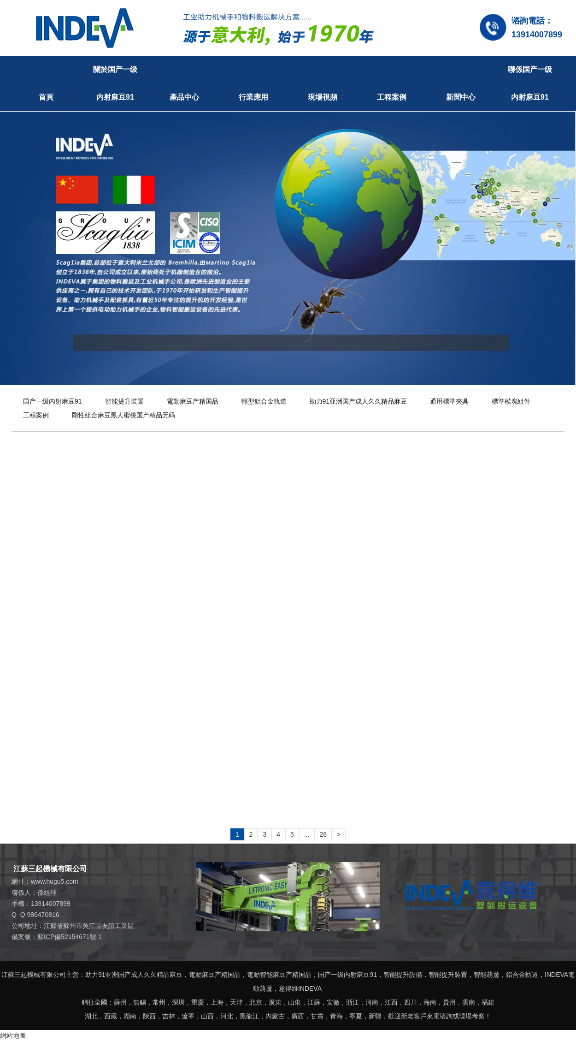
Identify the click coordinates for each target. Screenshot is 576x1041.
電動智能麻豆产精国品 (279, 974)
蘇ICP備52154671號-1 (69, 936)
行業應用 (253, 97)
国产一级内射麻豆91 (52, 401)
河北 (226, 1016)
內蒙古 (275, 1016)
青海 (336, 1016)
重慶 (197, 1002)
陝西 (149, 1016)
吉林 (168, 1016)
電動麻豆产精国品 (192, 401)
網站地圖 (13, 1035)
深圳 (178, 1002)
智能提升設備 (402, 974)
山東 (294, 1002)
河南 (371, 1002)
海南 (429, 1002)
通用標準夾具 (449, 401)
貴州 (449, 1002)
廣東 (275, 1002)
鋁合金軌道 (522, 974)
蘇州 (120, 1002)
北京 (255, 1002)
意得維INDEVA (300, 988)
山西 (207, 1016)
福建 (488, 1002)
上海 (217, 1002)
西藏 (110, 1016)
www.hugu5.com (54, 881)
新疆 (375, 1016)
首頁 (46, 97)
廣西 (297, 1016)
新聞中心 (461, 97)
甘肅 (317, 1016)
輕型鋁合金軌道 (264, 401)
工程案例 (391, 97)
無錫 (139, 1002)
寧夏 (355, 1016)
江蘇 (313, 1002)
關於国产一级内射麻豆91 (115, 83)
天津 (236, 1002)
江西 (391, 1002)
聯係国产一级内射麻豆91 (530, 83)
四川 (410, 1002)
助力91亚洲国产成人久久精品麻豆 (358, 401)
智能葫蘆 (487, 974)
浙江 (352, 1002)
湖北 (91, 1016)
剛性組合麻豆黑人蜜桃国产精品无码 (123, 415)
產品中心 (184, 97)
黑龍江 (249, 1016)
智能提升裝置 (124, 401)
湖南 (129, 1016)
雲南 (468, 1002)
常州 (159, 1002)
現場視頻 (322, 97)
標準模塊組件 (511, 401)
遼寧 (188, 1016)
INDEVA (556, 974)
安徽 (333, 1002)
